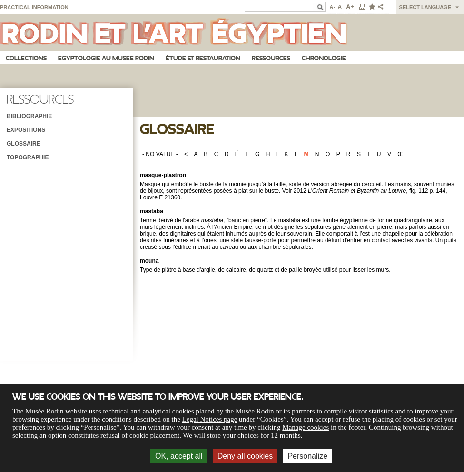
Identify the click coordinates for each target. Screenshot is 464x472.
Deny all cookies (245, 456)
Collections (26, 58)
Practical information (34, 7)
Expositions (26, 130)
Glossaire (23, 143)
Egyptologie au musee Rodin (106, 58)
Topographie (28, 157)
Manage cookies (305, 427)
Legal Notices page (209, 419)
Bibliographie (29, 116)
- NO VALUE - (160, 154)
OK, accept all (179, 456)
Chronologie (324, 58)
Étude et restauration (203, 58)
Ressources (271, 58)
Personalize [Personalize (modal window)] (307, 456)
